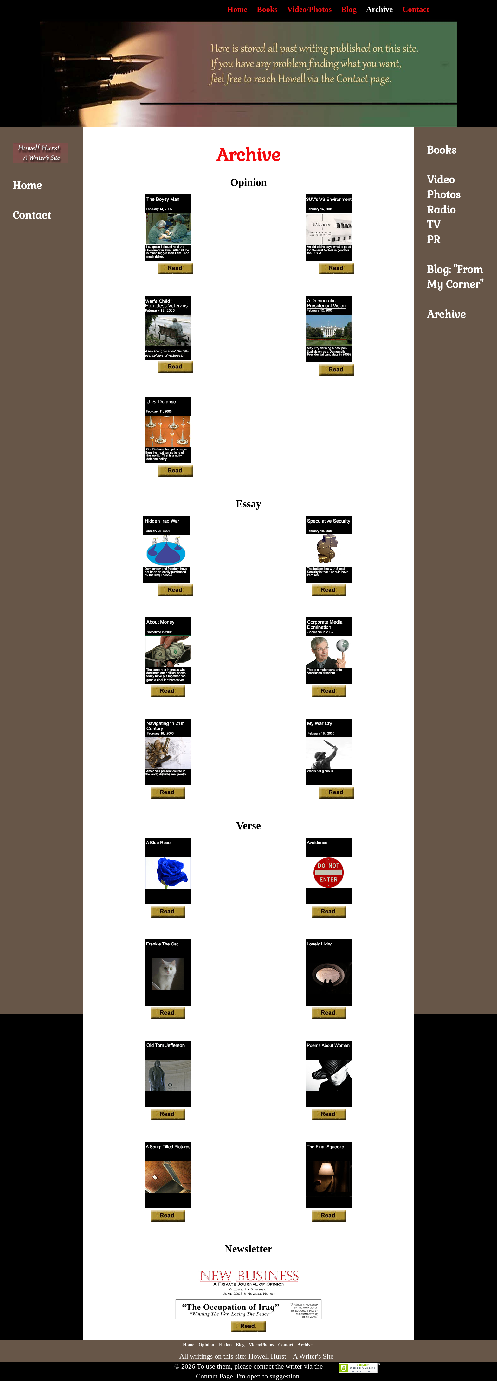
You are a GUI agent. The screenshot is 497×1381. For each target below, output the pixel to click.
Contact (415, 9)
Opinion (206, 1344)
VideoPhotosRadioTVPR (444, 209)
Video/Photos (309, 9)
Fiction (225, 1344)
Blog (349, 9)
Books (267, 9)
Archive (379, 9)
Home (237, 9)
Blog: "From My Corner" (455, 277)
